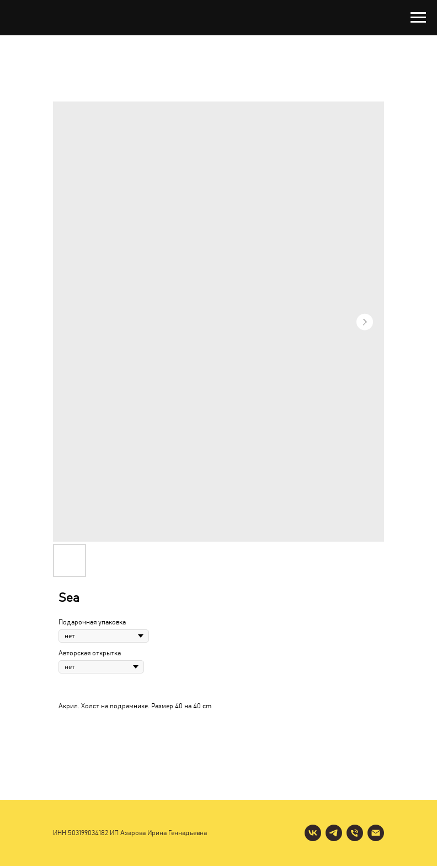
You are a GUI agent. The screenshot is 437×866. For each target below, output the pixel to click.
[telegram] (334, 833)
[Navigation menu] (418, 17)
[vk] (313, 833)
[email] (375, 833)
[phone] (355, 833)
